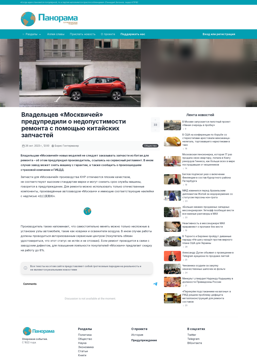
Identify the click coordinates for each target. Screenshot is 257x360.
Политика (85, 334)
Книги (82, 355)
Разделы (32, 34)
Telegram (193, 339)
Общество (150, 145)
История (137, 334)
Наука (82, 343)
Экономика (86, 347)
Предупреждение (144, 340)
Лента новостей (200, 115)
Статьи (83, 351)
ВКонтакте (194, 343)
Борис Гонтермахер (65, 145)
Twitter (191, 334)
